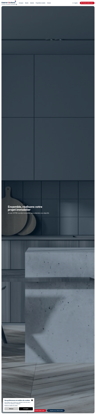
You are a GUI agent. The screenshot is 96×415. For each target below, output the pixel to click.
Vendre (26, 3)
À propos (21, 3)
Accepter (25, 408)
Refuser (11, 408)
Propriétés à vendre (40, 3)
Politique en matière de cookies (11, 405)
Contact (49, 3)
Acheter (32, 3)
